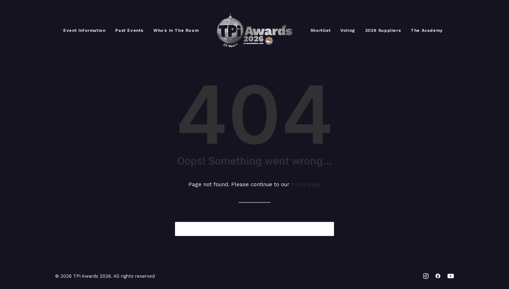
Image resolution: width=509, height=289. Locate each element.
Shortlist (320, 30)
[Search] (254, 229)
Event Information (84, 30)
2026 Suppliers (383, 30)
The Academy (427, 30)
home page (306, 184)
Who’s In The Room (176, 30)
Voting (347, 30)
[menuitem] (84, 30)
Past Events (129, 30)
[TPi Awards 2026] (254, 30)
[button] (324, 228)
